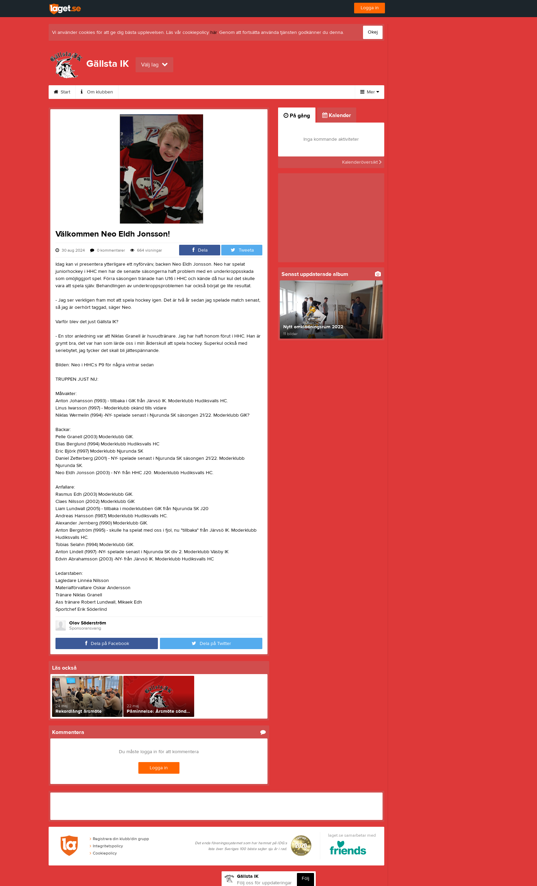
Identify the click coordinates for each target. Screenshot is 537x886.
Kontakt (135, 92)
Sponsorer (317, 92)
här (213, 32)
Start (62, 92)
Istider (245, 92)
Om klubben (97, 92)
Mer (369, 92)
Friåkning (278, 92)
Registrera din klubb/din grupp (119, 838)
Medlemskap (172, 92)
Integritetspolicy (106, 846)
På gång (297, 115)
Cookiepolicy (103, 853)
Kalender (212, 92)
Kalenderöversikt (362, 162)
